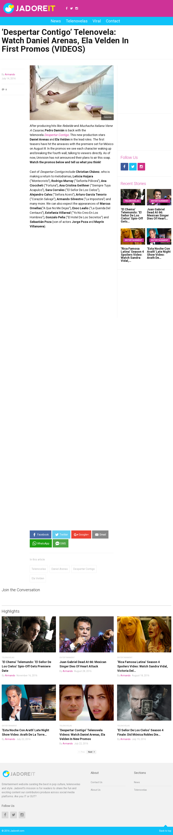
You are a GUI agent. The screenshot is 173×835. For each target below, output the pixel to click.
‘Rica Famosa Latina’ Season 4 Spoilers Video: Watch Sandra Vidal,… (132, 254)
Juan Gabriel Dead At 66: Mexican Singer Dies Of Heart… (158, 214)
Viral (97, 21)
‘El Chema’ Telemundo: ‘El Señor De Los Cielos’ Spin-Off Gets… (132, 215)
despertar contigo (84, 569)
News (56, 21)
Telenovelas (77, 21)
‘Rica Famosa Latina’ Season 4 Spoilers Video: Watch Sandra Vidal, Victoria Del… (142, 666)
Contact (113, 21)
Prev (82, 752)
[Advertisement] (13, 149)
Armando (10, 74)
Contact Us (96, 782)
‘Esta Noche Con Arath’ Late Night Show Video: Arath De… (159, 253)
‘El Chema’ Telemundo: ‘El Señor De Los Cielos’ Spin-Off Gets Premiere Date (26, 666)
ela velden (38, 578)
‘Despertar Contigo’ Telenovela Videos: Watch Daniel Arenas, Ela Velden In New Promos (82, 734)
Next (91, 752)
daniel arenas (59, 569)
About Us (96, 790)
